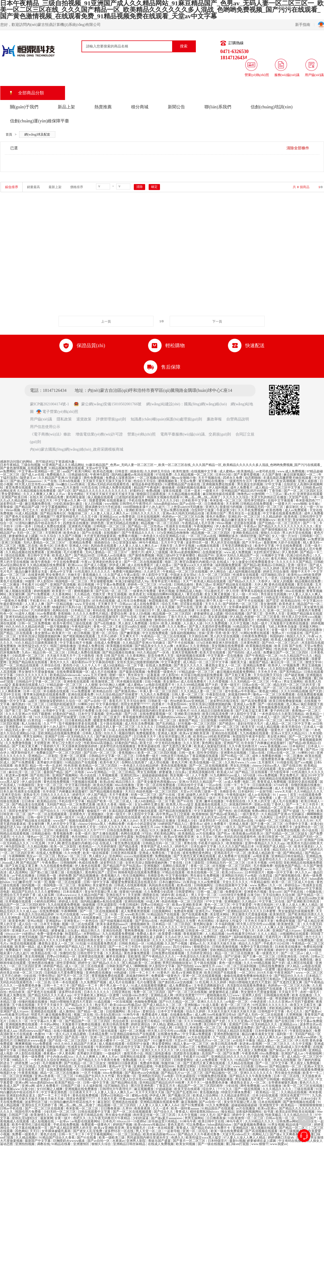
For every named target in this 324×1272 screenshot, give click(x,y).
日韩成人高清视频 (59, 840)
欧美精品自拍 (291, 601)
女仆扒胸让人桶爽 (112, 685)
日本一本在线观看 (65, 982)
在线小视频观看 (65, 1031)
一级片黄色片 (250, 814)
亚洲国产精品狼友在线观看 (233, 584)
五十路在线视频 (111, 723)
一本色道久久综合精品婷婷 (139, 766)
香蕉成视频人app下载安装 (122, 927)
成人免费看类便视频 (39, 749)
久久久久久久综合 (236, 497)
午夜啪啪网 (314, 1053)
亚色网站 (115, 856)
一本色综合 (90, 921)
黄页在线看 (305, 584)
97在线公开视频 (284, 940)
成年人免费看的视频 (267, 756)
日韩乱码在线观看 (31, 1050)
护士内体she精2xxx (127, 888)
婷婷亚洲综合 (141, 1024)
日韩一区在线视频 (159, 740)
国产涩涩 (273, 601)
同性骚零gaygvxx (134, 668)
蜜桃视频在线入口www (223, 995)
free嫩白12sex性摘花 (71, 484)
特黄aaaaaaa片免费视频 (146, 798)
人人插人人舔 (193, 623)
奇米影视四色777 (308, 500)
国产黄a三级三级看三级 (47, 872)
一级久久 (230, 827)
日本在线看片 (73, 892)
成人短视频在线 (43, 1121)
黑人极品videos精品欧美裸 (176, 610)
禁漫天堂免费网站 (240, 730)
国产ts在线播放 (105, 623)
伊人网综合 (218, 571)
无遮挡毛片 (273, 937)
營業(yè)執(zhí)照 (141, 434)
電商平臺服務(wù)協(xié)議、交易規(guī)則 (195, 434)
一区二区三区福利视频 (289, 539)
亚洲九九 (211, 507)
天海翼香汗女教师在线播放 (289, 623)
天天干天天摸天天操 (113, 798)
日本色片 (109, 1121)
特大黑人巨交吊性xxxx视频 (35, 484)
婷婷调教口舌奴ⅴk (281, 1137)
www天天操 (283, 791)
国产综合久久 (50, 811)
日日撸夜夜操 (214, 504)
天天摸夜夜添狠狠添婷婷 (80, 746)
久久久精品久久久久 (277, 1089)
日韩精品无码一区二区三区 (264, 507)
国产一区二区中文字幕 (305, 736)
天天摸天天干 (137, 1008)
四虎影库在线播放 (76, 523)
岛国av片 (46, 808)
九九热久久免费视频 (155, 694)
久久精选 (175, 969)
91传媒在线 (295, 633)
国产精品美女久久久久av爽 (154, 646)
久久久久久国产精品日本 (237, 846)
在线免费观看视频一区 (73, 672)
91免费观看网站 (213, 559)
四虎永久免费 (233, 478)
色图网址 (304, 668)
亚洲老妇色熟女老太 (107, 562)
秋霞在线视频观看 (23, 943)
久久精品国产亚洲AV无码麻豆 (60, 478)
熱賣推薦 (103, 107)
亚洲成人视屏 (168, 733)
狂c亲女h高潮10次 (108, 1015)
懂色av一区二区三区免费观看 (274, 694)
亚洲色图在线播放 (157, 869)
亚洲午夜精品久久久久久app (265, 843)
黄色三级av (204, 584)
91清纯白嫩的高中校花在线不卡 (38, 523)
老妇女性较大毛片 (250, 723)
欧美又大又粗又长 (303, 1005)
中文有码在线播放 (168, 743)
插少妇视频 (84, 539)
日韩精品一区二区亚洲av (276, 808)
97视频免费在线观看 (33, 1008)
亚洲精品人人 (192, 998)
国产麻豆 (41, 788)
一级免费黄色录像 (271, 759)
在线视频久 (75, 872)
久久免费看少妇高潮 (159, 892)
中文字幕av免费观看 (111, 584)
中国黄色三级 (172, 1021)
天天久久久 (213, 604)
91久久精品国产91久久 (105, 620)
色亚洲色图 (176, 930)
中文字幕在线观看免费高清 (282, 513)
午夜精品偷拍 (260, 882)
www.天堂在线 (85, 604)
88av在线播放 (295, 591)
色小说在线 (88, 775)
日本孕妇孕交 (156, 930)
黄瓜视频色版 (210, 1092)
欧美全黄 (119, 1008)
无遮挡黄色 (166, 539)
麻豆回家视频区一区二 (300, 474)
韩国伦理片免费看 (28, 1112)
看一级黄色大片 (215, 607)
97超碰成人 (150, 998)
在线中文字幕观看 (281, 500)
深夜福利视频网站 (183, 633)
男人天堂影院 (25, 588)
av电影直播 (261, 856)
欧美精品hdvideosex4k (66, 675)
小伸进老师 (258, 1002)
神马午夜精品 (149, 542)
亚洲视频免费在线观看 (219, 484)
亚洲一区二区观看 (73, 756)
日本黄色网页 (250, 643)
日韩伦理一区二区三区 (299, 908)
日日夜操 (28, 801)
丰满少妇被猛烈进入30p (132, 581)
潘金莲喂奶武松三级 (65, 788)
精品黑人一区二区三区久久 (141, 778)
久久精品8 (249, 901)
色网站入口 (198, 617)
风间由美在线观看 (104, 546)
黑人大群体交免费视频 (128, 578)
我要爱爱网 (97, 500)
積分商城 (139, 107)
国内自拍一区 (232, 859)
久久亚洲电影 (200, 646)
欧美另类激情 (195, 1079)
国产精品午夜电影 (53, 937)
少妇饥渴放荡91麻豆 (68, 504)
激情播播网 (67, 879)
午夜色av (250, 526)
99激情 (30, 581)
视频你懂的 (126, 733)
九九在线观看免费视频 (139, 539)
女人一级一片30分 (285, 536)
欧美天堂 (284, 520)
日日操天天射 (226, 639)
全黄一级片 (279, 630)
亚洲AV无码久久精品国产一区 (238, 555)
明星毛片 (37, 1015)
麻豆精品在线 (164, 918)
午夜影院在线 (216, 694)
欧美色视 (291, 517)
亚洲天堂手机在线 (295, 568)
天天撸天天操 (40, 707)
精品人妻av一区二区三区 (275, 1040)
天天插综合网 (198, 636)
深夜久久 (46, 559)
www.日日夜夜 (243, 1066)
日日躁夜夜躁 (262, 785)
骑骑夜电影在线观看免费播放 (161, 678)
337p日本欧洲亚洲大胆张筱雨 (163, 559)
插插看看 (193, 559)
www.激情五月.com (146, 827)
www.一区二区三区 (278, 869)
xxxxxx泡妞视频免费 (139, 856)
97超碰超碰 (164, 1089)
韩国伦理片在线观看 (155, 698)
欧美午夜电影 (41, 562)
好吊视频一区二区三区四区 (197, 723)
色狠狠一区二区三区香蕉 (262, 617)
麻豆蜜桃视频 (35, 1037)
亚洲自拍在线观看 (225, 733)
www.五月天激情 (67, 487)
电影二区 (171, 562)
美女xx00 (275, 892)
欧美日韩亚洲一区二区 (275, 837)
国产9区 (264, 536)
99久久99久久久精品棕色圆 (25, 626)
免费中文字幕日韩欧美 (257, 947)
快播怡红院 (68, 953)
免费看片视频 (128, 536)
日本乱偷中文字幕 (203, 846)
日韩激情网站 (59, 698)
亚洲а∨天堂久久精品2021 (289, 733)
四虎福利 (18, 539)
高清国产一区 (212, 1053)
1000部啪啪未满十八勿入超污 (144, 507)
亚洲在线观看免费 (81, 694)
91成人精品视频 (27, 513)
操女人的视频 (283, 581)
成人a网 (200, 1015)
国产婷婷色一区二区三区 (241, 604)
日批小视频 (153, 681)
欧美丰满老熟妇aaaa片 (113, 924)
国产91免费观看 (39, 594)
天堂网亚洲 (53, 533)
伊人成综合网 (199, 668)
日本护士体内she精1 (213, 927)
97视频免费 (291, 665)
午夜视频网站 (204, 526)
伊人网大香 (67, 510)
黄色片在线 (48, 1134)
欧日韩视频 (86, 584)
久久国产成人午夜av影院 (122, 575)
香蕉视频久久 (93, 575)
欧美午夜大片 (110, 762)
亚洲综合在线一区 (309, 788)
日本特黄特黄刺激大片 (271, 1031)
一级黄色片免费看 (143, 591)
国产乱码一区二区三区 (112, 591)
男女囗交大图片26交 (67, 743)
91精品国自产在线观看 (249, 626)
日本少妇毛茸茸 (117, 940)
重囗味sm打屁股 (238, 1144)
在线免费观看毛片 (241, 620)
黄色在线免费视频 (56, 782)
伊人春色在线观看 (229, 526)
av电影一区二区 (236, 1002)
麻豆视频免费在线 (38, 504)
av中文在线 (60, 888)
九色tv (26, 652)
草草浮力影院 (175, 817)
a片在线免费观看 (13, 869)
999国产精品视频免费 (154, 597)
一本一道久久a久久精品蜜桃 (66, 1034)
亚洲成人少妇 (79, 546)
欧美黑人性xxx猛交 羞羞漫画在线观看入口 (197, 804)
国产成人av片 (293, 840)
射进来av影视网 (17, 775)
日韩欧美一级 (158, 701)
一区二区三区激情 (50, 588)
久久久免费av (177, 626)
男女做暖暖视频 (102, 581)
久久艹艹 (50, 723)
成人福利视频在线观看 (245, 571)
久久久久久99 (303, 820)
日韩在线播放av (259, 940)
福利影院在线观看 (128, 817)
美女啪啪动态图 (304, 520)
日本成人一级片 (269, 717)
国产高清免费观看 (254, 701)
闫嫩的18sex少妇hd (15, 610)
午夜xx (86, 562)
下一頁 (217, 321)
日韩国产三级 (71, 1086)
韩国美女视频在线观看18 (165, 497)
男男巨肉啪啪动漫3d (177, 963)
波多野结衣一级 (11, 504)
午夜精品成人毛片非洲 (198, 523)
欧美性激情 (181, 471)
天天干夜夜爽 (119, 795)
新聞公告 (176, 107)
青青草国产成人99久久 (197, 549)
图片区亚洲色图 (142, 1086)
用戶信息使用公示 (45, 427)
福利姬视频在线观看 (191, 656)
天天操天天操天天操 (222, 943)
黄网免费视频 (134, 930)
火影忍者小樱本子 (103, 1040)
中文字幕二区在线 (272, 901)
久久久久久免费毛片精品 (91, 614)
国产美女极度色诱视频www (53, 678)
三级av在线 (256, 753)
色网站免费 (116, 824)
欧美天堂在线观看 (213, 652)
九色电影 (44, 1066)
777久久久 (225, 1089)
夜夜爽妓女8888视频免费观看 (197, 539)
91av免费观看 (46, 614)
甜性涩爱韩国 (66, 963)
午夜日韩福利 (129, 905)
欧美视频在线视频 (120, 646)
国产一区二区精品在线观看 (20, 665)
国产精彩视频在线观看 (79, 636)
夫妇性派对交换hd (266, 552)
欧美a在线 (107, 782)
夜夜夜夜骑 (142, 1108)
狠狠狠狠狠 (278, 698)
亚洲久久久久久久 (210, 1002)
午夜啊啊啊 (17, 856)
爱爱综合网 (119, 614)
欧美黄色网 (17, 921)
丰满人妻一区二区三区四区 (159, 691)
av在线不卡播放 (244, 1040)
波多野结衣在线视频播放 (118, 746)
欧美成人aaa (9, 1031)
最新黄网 (270, 542)
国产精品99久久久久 (289, 976)
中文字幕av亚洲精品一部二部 (39, 471)
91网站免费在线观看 (255, 633)
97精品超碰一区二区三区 (197, 672)
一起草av (63, 1121)
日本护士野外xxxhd (232, 940)
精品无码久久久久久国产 (290, 850)
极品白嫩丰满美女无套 (237, 520)
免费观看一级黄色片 (41, 539)
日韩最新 (242, 1099)
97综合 (147, 833)
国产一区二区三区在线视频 (188, 992)
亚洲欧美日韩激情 (187, 714)
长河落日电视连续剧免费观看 (202, 675)
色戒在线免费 (89, 863)
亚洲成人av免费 (245, 704)
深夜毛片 (80, 840)
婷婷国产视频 (275, 960)
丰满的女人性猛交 (229, 921)
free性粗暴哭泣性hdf (241, 934)
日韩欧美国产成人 (119, 966)
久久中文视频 (240, 623)
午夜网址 (218, 795)
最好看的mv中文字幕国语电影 (93, 662)
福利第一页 (58, 520)
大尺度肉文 (178, 688)
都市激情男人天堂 (18, 520)
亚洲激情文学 (269, 1105)
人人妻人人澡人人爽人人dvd (117, 820)
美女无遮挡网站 (27, 1018)
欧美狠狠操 (200, 814)
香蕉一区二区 (103, 626)
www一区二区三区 (113, 1069)
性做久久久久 (172, 778)
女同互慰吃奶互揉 (113, 549)
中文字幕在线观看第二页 (286, 1018)
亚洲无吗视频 (28, 937)
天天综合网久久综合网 (279, 895)
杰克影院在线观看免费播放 (247, 985)
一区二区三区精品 (122, 772)
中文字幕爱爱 (171, 662)
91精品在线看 (61, 1144)
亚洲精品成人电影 (189, 591)
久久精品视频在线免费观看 (25, 552)
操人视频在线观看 (100, 497)
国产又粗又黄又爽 (238, 675)
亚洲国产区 (231, 743)
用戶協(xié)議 (41, 419)
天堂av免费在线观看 (175, 510)
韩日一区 (216, 778)
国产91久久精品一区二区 (205, 879)
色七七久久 (30, 510)
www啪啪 (111, 504)
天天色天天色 (268, 672)
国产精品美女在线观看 (28, 804)
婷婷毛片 (79, 795)
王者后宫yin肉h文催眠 (131, 626)
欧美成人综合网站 (206, 1095)
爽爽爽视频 (23, 1044)
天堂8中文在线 (11, 694)
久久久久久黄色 (222, 1099)
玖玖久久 (110, 733)
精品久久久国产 (250, 943)
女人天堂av (204, 837)
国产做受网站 (110, 869)
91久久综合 (48, 536)
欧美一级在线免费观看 (227, 1131)
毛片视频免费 (263, 866)
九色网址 (267, 817)
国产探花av (277, 1050)
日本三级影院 (195, 863)
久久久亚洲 (191, 743)
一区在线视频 (123, 1002)
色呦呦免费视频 (146, 1002)
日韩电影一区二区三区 (110, 526)
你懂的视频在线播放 (192, 487)
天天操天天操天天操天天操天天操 (107, 481)
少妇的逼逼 (140, 1118)
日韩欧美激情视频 (225, 947)
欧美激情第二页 (103, 681)
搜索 (183, 46)
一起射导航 (264, 791)
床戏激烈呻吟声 (239, 694)
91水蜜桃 (203, 610)
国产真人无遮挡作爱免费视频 (210, 626)
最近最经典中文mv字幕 (287, 749)
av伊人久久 (170, 630)
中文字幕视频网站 (55, 507)
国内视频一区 (32, 885)
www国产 (60, 820)
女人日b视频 (93, 504)
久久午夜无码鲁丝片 (243, 746)
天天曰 (130, 791)
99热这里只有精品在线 (87, 1115)
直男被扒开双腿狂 (50, 762)
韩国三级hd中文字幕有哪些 (176, 555)
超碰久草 (100, 730)
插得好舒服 (248, 536)
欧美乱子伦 (242, 840)
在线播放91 (174, 989)
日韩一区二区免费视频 (35, 623)
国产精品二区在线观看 (16, 633)
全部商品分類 (31, 93)
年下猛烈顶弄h (80, 601)
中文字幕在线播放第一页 (30, 1128)
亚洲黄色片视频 (80, 526)
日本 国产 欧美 (11, 940)
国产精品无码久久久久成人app (50, 995)
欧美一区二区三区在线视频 (303, 1086)
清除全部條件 (298, 148)
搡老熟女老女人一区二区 (223, 665)
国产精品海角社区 (53, 513)
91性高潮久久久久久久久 (93, 571)
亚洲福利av (223, 888)
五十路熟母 (86, 656)
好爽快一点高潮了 (97, 969)
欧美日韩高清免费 (215, 714)
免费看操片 (13, 950)
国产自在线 (210, 749)
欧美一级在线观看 (109, 659)
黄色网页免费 (227, 588)
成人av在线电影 (259, 795)
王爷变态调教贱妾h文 (237, 546)
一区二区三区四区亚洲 (18, 853)
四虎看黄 (192, 817)
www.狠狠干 (30, 908)
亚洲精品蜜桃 (143, 1066)
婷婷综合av (293, 885)
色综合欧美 (17, 992)
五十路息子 (292, 989)
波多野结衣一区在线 (214, 820)
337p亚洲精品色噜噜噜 (173, 533)
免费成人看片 (147, 934)
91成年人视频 (25, 614)
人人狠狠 (91, 685)
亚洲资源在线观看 (310, 494)
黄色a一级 (25, 788)
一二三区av (274, 494)
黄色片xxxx (177, 529)
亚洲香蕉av (13, 727)
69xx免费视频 (268, 775)
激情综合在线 (164, 620)
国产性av (291, 740)
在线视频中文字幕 (204, 471)
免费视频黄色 (146, 733)
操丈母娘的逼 (234, 830)
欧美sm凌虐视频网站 (185, 552)
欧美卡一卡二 (243, 698)
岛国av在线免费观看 (260, 918)
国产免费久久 (28, 898)
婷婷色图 (98, 523)
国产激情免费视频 (141, 555)
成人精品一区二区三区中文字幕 (278, 487)
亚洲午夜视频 (264, 950)
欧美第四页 (278, 914)
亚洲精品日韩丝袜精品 (287, 856)
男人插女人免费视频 (133, 623)
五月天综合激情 (135, 701)
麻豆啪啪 (222, 1018)
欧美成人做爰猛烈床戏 (287, 639)
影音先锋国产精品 (141, 549)
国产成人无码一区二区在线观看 (261, 1015)
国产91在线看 (92, 533)
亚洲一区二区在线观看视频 (202, 976)
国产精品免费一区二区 (218, 788)
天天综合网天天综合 (268, 675)
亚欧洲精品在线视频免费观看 (59, 733)
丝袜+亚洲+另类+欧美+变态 (219, 633)
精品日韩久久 (125, 782)
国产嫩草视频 (88, 549)
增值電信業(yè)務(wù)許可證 (99, 434)
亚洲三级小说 (272, 678)
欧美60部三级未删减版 (305, 698)
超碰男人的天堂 (198, 795)
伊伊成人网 (117, 565)
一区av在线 (50, 568)
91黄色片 (183, 711)
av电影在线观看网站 (86, 1121)
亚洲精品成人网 (162, 995)
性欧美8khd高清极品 (99, 743)
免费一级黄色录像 (50, 934)
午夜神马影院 (100, 474)
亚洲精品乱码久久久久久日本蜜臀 (252, 911)
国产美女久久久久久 (189, 665)
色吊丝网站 (79, 837)
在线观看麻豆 (117, 500)
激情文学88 (313, 662)
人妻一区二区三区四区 (291, 798)
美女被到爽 (17, 594)
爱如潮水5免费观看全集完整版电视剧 (67, 908)
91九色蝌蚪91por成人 (225, 775)
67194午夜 (281, 785)
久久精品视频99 (118, 649)
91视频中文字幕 (273, 555)
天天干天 (194, 1082)
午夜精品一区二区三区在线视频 (185, 571)
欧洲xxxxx (75, 565)
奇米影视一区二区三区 (226, 500)
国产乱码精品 (166, 723)
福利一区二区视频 (133, 1031)
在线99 (154, 623)
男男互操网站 (33, 736)
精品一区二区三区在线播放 (234, 953)
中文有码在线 (62, 1066)
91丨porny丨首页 (285, 795)
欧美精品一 (314, 714)
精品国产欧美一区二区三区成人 (101, 510)
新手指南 (304, 25)
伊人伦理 (233, 591)
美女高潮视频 (286, 481)
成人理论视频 (159, 762)
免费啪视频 (163, 856)
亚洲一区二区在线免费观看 (242, 688)
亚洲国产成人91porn (287, 930)
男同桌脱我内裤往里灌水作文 (153, 711)
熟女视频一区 (180, 775)
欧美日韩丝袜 (153, 817)
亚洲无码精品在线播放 (122, 523)
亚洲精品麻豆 (124, 759)
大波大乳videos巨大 (58, 659)
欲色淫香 (250, 759)
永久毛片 (240, 888)
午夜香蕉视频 (28, 1073)
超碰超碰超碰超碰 (155, 775)
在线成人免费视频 (107, 643)
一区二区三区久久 (277, 1044)
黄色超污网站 (269, 691)
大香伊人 (265, 581)
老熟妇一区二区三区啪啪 (58, 1079)
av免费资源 (127, 517)
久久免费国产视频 (13, 549)
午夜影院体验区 (85, 998)
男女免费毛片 (56, 575)
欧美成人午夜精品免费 (31, 529)
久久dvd (170, 937)
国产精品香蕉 (129, 846)
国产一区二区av (204, 588)
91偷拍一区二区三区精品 (273, 820)
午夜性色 (147, 730)
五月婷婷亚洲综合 (200, 953)
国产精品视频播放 (86, 875)
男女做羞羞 (243, 1079)
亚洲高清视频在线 (202, 772)
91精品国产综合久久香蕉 (253, 1060)
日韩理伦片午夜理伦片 (136, 504)
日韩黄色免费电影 (254, 636)
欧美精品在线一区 (44, 953)
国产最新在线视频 (132, 672)
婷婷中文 (282, 950)
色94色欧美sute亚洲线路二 (189, 701)
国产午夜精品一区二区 (262, 656)
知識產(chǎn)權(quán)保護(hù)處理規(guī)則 (166, 419)
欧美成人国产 (62, 555)
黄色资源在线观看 (120, 610)
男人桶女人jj (98, 856)
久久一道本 (161, 1108)
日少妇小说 (86, 759)
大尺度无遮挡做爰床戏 (100, 536)
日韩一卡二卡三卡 (237, 785)
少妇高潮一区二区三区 (28, 656)
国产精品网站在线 (124, 1082)
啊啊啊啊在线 (126, 568)
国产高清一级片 (76, 1037)
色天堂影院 (35, 840)
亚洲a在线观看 (50, 850)
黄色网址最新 (76, 497)
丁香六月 (248, 930)
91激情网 (257, 494)
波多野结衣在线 (144, 808)
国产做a (275, 1134)
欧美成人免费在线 (192, 960)
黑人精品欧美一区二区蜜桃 (121, 559)
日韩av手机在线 (11, 1108)
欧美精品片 (167, 659)
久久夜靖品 (113, 953)
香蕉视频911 (127, 753)
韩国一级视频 (34, 950)
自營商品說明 (237, 419)
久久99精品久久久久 (230, 549)
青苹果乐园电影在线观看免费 (262, 591)
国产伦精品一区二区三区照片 (279, 523)
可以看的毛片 (214, 591)
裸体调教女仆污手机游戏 (103, 507)
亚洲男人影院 (252, 995)
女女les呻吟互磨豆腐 (149, 804)
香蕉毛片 (115, 701)
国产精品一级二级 (90, 1011)
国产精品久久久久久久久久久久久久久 (100, 491)
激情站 (200, 601)
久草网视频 (294, 1015)
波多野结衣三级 (298, 730)
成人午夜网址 (230, 930)
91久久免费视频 (216, 623)
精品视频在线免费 (308, 581)
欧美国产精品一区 (68, 1082)
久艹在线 (51, 481)
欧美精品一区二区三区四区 (98, 766)
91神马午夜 (131, 1015)
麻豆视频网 (66, 539)
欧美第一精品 (25, 947)
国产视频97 (149, 1027)
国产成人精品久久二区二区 (163, 1005)
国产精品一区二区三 (23, 850)
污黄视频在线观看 (84, 782)
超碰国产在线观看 (269, 989)
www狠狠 (53, 668)
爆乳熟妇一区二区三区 (28, 704)
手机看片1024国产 (35, 584)
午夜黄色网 (250, 1053)
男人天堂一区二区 (204, 895)
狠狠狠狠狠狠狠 (311, 1105)
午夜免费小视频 (260, 888)
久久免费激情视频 (18, 743)
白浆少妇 (225, 1047)
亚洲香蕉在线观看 (76, 681)
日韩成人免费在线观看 (115, 487)
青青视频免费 (63, 833)
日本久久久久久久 (97, 992)
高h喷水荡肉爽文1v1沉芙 (93, 529)
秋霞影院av (73, 934)
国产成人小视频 (95, 565)
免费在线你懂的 (23, 639)
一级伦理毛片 (53, 720)
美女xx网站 (286, 769)
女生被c (313, 504)
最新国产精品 (259, 662)
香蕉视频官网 (193, 934)
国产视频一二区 (188, 749)
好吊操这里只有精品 (146, 1021)
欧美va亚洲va (268, 1108)
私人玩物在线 (32, 723)
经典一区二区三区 (144, 795)
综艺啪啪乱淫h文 (273, 575)
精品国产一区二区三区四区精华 (23, 905)
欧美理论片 (150, 898)
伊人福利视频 (219, 487)
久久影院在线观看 (282, 668)
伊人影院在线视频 (28, 1053)
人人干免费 (200, 775)
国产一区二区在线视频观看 (143, 562)
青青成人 (181, 1112)
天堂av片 (186, 791)
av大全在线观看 (216, 969)
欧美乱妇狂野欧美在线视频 (222, 630)
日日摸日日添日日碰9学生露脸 (112, 837)
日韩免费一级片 (147, 756)
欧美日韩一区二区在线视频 (90, 698)
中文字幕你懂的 (107, 704)
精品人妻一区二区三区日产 (258, 588)
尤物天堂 (166, 546)
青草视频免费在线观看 (274, 707)
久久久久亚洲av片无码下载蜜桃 (28, 714)
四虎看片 (159, 704)
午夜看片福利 (165, 730)
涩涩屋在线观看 (245, 523)
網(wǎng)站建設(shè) (163, 404)
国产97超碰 (291, 811)
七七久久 (15, 749)
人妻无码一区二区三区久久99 (248, 559)
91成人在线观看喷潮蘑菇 (164, 578)
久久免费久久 (70, 568)
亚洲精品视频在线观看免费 (291, 620)
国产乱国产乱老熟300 (182, 1092)
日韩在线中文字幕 (191, 785)
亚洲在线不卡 (116, 895)
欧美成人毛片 (298, 879)
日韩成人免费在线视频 (84, 652)
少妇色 (192, 888)
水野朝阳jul (92, 934)
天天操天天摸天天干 (62, 656)
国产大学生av (252, 542)
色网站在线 (60, 610)
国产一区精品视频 (60, 604)
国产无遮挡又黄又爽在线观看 (194, 856)
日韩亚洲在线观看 (124, 853)
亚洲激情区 (8, 630)
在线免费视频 (49, 911)
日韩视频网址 (204, 885)
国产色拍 (138, 740)
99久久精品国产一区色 (153, 652)
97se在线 (165, 584)
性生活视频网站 (86, 678)
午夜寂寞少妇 (226, 510)
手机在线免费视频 (141, 500)
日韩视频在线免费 (277, 995)
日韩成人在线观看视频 (130, 885)
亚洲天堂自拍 (11, 795)
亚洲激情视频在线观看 (164, 1057)
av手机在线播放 (23, 875)
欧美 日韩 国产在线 (288, 646)
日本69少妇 (223, 474)
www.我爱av (278, 1144)
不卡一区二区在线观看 (60, 759)
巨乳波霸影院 (107, 905)
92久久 (154, 830)
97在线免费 (164, 474)
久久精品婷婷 (272, 517)
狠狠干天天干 (301, 571)
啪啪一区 (199, 759)
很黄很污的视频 (231, 507)
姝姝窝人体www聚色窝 (177, 830)
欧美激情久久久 (42, 1115)
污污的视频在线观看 (15, 668)
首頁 (9, 134)
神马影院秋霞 (15, 846)
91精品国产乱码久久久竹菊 (95, 1076)
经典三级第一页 (206, 791)
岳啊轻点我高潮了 (125, 698)
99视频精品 (206, 1050)
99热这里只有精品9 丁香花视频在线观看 (294, 597)
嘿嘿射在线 (151, 895)
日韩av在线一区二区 (257, 685)
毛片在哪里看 (73, 552)
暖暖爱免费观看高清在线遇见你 (116, 720)
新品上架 (66, 107)
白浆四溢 (35, 720)
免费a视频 (153, 491)
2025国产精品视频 (81, 520)
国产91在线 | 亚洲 (189, 607)
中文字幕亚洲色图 (54, 1092)
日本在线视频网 (149, 517)
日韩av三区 (187, 1047)
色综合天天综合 (145, 481)
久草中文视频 (185, 546)
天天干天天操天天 (256, 630)
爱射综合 (149, 1011)
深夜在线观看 (172, 491)
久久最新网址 (15, 817)
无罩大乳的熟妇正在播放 (269, 497)
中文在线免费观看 (289, 546)
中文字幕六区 (190, 630)
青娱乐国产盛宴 (160, 1141)
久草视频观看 (108, 775)
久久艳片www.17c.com (240, 762)
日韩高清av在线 (242, 820)
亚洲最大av (20, 930)
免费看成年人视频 (155, 1015)
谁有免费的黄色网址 (197, 853)
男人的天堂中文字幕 (62, 824)
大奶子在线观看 (289, 542)
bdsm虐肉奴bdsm (166, 504)
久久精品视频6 (38, 846)
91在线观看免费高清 (102, 943)
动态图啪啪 (253, 478)
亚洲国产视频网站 (65, 775)
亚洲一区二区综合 (280, 610)
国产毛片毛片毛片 (209, 830)
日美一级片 (313, 546)
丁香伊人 (277, 804)
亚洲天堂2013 (226, 1050)
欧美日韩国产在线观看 (220, 972)
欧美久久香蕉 (107, 804)
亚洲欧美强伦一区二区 (142, 510)
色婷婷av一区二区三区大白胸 (183, 517)
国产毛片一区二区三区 (73, 976)
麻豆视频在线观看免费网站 (236, 672)
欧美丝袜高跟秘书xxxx (159, 1134)
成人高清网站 (19, 872)
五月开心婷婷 (107, 636)
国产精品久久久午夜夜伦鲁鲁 (73, 769)
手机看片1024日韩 (276, 943)
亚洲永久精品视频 (120, 859)
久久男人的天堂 (259, 801)
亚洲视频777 (46, 517)
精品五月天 (38, 698)
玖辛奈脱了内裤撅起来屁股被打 (264, 743)
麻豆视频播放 (144, 1089)
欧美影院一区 (192, 568)
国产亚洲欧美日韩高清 (54, 578)
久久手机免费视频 (251, 510)
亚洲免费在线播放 (56, 778)
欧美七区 (46, 546)
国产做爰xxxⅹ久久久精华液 (194, 565)
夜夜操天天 (193, 578)
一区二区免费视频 (258, 539)
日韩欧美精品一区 (132, 943)
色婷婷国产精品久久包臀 (114, 520)
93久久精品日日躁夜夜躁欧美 (36, 643)
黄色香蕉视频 (168, 1047)
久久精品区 (246, 989)
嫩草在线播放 (214, 801)
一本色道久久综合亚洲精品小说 (163, 536)
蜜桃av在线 (98, 859)
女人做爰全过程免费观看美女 (253, 562)
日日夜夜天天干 (61, 529)
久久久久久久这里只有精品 (169, 1018)
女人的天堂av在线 (214, 817)
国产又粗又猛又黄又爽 (239, 707)
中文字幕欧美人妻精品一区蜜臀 (253, 969)
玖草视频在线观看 (18, 901)
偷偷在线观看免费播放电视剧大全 (248, 976)
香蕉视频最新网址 (187, 649)
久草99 (127, 1108)
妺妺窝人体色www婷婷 (301, 1037)
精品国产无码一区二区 (145, 1069)
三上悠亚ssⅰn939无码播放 (185, 507)
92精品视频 (155, 943)
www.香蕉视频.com (174, 707)
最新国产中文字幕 (307, 1008)
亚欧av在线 (262, 804)
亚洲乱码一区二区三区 (244, 517)
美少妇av (132, 678)
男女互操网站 (294, 681)
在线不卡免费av (108, 630)
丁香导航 (275, 491)
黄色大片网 (179, 762)
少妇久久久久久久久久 (31, 675)
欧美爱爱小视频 (170, 934)
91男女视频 (276, 1124)
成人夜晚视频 (78, 937)
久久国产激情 (272, 474)
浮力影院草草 (280, 772)
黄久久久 (259, 610)
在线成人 (182, 895)
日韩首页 (122, 471)
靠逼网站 (84, 885)
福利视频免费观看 (228, 565)
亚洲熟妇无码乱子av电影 (239, 875)
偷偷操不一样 (97, 811)
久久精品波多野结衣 (236, 1095)
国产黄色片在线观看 (20, 517)
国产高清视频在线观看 (261, 1131)
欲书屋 (269, 1112)
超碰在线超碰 (121, 711)
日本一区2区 (32, 691)
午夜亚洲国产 (284, 972)
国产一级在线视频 (271, 704)
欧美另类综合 (292, 727)
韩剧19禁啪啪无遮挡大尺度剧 (268, 549)
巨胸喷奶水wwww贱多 (30, 1040)
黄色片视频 (166, 591)
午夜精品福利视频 (289, 918)
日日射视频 (208, 720)
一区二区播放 (10, 584)
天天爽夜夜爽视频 (295, 1134)
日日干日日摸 (284, 898)
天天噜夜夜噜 (257, 1008)
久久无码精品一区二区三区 (250, 681)
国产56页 (245, 827)
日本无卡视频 (257, 863)
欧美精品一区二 (108, 778)
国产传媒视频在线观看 (117, 921)
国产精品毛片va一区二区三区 (210, 1040)
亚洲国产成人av (292, 1053)
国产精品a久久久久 (242, 581)
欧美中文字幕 (265, 546)
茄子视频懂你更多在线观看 (57, 639)
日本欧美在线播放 (288, 947)
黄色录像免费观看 (137, 953)
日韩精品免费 (54, 497)
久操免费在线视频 (287, 830)
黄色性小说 (73, 588)
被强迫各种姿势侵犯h (147, 484)
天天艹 (187, 581)
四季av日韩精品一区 (243, 817)
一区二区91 (247, 972)
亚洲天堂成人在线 (219, 678)
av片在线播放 (206, 833)
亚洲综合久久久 (65, 549)
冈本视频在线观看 (130, 681)
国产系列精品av (291, 672)
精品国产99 (206, 555)
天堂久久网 (54, 950)
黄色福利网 (148, 788)
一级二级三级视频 (246, 529)
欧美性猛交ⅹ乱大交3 (33, 646)
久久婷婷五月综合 (157, 471)
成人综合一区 (28, 924)
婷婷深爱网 (185, 730)
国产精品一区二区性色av (146, 526)
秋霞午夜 (15, 798)
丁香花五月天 (166, 1086)
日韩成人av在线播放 (112, 555)
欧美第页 (21, 766)
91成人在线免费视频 (123, 730)
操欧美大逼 (238, 662)
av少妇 (35, 1063)
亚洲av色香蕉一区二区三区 (54, 1076)
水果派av (182, 646)
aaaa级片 (257, 597)
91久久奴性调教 (244, 808)
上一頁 (106, 321)
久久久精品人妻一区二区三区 (131, 588)
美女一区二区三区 (50, 785)
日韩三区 (86, 717)
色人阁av (292, 704)
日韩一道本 (23, 526)
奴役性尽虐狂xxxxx (157, 947)
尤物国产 (219, 911)
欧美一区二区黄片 (107, 717)
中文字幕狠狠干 (205, 811)
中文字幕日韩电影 (78, 785)
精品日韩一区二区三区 (49, 652)
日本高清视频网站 (225, 610)
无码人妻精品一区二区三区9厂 (45, 542)
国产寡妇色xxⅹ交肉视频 (175, 982)
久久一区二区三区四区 (214, 575)
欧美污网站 (83, 471)
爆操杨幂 (169, 487)
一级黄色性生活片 (239, 481)
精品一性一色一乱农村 (46, 766)
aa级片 (33, 701)
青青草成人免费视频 (272, 782)
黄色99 (129, 688)
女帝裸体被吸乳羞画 (244, 607)
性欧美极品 (273, 1115)
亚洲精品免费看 (81, 542)
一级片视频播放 (58, 626)
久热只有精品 (39, 930)
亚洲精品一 (46, 998)
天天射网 (232, 504)
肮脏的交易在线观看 (303, 782)
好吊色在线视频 (104, 601)
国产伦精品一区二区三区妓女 (286, 833)
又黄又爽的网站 (40, 549)
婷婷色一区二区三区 (143, 584)
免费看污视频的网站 (127, 571)
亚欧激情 (134, 956)
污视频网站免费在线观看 (146, 989)
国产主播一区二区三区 (223, 727)
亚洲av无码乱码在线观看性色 (108, 484)
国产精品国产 (72, 1018)
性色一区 (7, 614)
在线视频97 (112, 533)
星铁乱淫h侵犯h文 (18, 960)
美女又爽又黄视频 (217, 594)
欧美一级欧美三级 (112, 1137)
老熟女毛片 (31, 795)
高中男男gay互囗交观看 (173, 814)
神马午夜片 (293, 720)
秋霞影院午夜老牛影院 (249, 736)
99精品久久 (20, 1060)
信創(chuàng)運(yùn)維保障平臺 (39, 121)
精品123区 (41, 520)
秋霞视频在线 (159, 601)
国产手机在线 (294, 892)
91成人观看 (166, 749)
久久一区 (83, 597)
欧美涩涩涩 (49, 510)
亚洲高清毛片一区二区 (230, 853)
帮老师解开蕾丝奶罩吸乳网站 (296, 998)
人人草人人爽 (35, 604)
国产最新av (313, 1011)
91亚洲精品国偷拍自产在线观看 (133, 1034)
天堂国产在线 (299, 497)
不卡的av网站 (50, 1024)
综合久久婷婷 (196, 1011)
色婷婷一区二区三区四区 (91, 979)
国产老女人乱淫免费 (88, 1131)
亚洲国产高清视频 (63, 584)
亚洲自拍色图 (113, 930)
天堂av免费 (188, 481)
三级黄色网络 (171, 998)
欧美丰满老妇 (304, 846)
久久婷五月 (152, 571)
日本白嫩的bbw (170, 882)
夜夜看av (50, 1053)
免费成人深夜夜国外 (120, 478)
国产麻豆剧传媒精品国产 (114, 736)
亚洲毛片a (202, 911)
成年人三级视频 (157, 552)
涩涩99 (48, 830)
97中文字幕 (273, 484)
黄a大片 (289, 494)
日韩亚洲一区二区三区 (202, 930)
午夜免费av (94, 707)
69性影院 (275, 863)
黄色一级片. (105, 908)
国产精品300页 (85, 555)
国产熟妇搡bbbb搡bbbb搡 (255, 788)
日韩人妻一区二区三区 (188, 694)
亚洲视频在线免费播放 (81, 1089)
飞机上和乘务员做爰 (283, 626)
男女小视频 (79, 859)
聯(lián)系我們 (217, 107)
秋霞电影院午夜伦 (149, 837)
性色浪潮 (69, 597)
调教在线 (164, 808)
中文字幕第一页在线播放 (225, 656)
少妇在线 (38, 668)
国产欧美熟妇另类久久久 (306, 914)
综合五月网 (170, 604)
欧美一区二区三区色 (236, 1005)
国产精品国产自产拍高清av (122, 866)
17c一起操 (198, 727)
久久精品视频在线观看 (184, 494)
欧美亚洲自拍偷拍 (293, 588)
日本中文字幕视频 (91, 714)
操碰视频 (89, 905)
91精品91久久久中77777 (88, 830)
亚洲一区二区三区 (158, 649)
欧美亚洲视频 (35, 927)
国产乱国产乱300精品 (298, 717)
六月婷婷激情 (41, 610)
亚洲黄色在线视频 (233, 753)
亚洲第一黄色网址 (177, 759)
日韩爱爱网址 (185, 892)
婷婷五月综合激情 (276, 571)
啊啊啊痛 (196, 698)
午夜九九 (227, 1060)
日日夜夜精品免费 (78, 720)
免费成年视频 (184, 911)
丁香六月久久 (178, 617)
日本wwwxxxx (66, 895)
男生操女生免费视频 (205, 875)
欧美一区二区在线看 (55, 1027)
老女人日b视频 (140, 614)
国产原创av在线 (226, 869)
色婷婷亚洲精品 (263, 1047)
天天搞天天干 (288, 992)
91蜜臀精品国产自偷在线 (183, 484)
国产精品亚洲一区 (192, 520)
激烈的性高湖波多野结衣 (131, 529)
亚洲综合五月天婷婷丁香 (18, 895)
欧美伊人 (275, 665)
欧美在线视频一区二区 (206, 762)
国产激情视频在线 (274, 529)
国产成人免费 (40, 607)
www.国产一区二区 (95, 914)
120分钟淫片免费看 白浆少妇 (88, 711)
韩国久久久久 (297, 636)
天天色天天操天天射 (259, 921)
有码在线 (99, 610)
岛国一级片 (259, 623)
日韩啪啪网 (149, 840)
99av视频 (257, 960)
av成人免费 (232, 782)
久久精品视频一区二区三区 (194, 474)
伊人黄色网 (290, 552)
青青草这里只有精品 (166, 581)
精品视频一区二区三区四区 (160, 523)
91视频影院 (26, 785)
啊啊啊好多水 (229, 536)
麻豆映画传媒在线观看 (219, 494)
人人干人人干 (91, 665)
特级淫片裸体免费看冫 (84, 927)
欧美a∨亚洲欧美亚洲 (105, 668)
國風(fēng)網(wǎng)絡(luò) (205, 404)
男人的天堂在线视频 (297, 533)
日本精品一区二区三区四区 (172, 924)
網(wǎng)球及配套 (37, 134)
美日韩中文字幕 (39, 555)
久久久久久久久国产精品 (294, 562)
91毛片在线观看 (68, 914)
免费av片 (278, 633)
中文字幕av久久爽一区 (70, 500)
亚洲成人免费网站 (203, 937)
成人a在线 (253, 652)
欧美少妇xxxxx (233, 872)
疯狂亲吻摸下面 (312, 704)
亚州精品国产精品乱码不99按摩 (244, 491)
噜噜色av (243, 494)
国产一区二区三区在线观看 (141, 630)
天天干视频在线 (209, 478)
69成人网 (153, 901)
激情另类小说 (83, 578)
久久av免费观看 (209, 882)
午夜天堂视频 (28, 808)
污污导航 (276, 740)
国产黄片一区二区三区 (267, 1099)
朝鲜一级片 (117, 675)
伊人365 (183, 937)
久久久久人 (145, 727)
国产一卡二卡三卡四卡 (302, 804)
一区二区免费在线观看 (100, 1018)
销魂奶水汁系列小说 (67, 607)
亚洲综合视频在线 (210, 769)
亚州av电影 (114, 714)
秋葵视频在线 (15, 840)
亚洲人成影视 (308, 481)
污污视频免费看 (73, 811)
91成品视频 (102, 1002)
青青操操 (7, 507)
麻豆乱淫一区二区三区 (287, 662)
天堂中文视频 (122, 607)
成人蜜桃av (227, 471)
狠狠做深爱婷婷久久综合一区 (61, 701)
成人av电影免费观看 (155, 850)
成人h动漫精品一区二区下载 (123, 665)
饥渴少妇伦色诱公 (300, 555)
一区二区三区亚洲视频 (67, 707)
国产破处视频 (295, 675)
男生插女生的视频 (250, 484)
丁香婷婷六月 (50, 746)
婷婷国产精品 (57, 927)
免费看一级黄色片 (25, 1134)
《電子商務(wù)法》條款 (50, 434)
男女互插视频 (117, 594)
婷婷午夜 (167, 895)
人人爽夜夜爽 (11, 691)
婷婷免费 (65, 875)
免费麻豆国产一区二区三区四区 (77, 559)
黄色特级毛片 (264, 481)
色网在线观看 (131, 833)
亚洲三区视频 (11, 542)
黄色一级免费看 (33, 1057)
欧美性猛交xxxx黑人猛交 (172, 588)
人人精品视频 (215, 934)
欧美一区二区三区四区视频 (157, 753)
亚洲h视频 (54, 552)
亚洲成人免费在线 (91, 646)
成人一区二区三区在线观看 (85, 966)
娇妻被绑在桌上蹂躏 (24, 536)
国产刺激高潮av (126, 691)
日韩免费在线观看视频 (98, 568)
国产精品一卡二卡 (84, 985)
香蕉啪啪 (64, 614)
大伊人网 (260, 584)
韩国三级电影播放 (63, 646)
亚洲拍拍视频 (134, 901)
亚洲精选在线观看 (185, 597)
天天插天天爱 (107, 1099)
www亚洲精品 (97, 772)
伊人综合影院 (292, 607)
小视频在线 (314, 892)
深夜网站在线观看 (133, 1057)
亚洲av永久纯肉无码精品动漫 (183, 513)
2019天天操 (265, 972)
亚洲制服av (102, 578)
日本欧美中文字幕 (195, 500)
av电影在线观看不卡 (160, 685)
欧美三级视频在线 (293, 1131)
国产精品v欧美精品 (224, 814)
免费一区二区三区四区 (149, 992)
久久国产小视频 (70, 536)
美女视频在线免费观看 (228, 646)
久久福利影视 (93, 1086)
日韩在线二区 (130, 840)
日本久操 (6, 791)
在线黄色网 (36, 575)
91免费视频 (306, 940)
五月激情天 (266, 762)
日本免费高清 (246, 668)
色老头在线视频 (285, 1060)
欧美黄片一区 (44, 487)
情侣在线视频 (15, 555)
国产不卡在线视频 (251, 601)
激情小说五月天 (41, 500)
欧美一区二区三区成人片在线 (33, 649)
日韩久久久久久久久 (146, 513)
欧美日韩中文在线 (211, 1121)
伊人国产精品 (97, 795)
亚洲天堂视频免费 (185, 652)
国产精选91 (227, 723)
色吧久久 (46, 617)
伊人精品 (236, 617)
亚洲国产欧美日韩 (14, 497)
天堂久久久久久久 (235, 882)
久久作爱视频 (219, 681)
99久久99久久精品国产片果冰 (75, 1044)
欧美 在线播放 (302, 995)
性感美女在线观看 (179, 526)
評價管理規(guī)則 (111, 419)
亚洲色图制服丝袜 (227, 1034)
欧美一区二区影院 (63, 846)
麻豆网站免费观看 (125, 850)
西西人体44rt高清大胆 (205, 707)
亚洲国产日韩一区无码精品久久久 (226, 649)
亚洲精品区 (241, 1128)
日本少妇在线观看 (265, 1095)
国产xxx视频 (303, 762)
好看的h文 (137, 491)
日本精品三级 (81, 610)
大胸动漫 (168, 827)
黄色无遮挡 (176, 1124)
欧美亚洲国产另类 (258, 830)
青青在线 (190, 843)
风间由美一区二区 (200, 529)
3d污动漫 (249, 775)
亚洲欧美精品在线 (246, 533)
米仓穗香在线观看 (56, 691)
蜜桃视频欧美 (168, 481)
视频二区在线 (28, 546)
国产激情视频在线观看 (299, 1102)
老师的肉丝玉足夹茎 (94, 808)
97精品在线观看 (174, 872)
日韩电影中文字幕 (271, 1011)
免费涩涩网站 (187, 1066)
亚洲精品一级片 (205, 798)
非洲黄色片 (165, 769)
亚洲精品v (35, 756)
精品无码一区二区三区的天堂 (294, 685)
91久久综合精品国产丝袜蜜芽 (117, 694)
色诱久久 (177, 1137)
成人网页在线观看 (108, 539)
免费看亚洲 (233, 892)
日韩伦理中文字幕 (90, 953)
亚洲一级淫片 (298, 565)
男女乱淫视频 (240, 766)
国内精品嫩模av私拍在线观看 (132, 474)
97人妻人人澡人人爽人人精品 (297, 905)
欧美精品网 (63, 749)
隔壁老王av (28, 478)
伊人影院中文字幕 (155, 575)
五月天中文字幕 (172, 542)
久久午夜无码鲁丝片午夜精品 (109, 1118)
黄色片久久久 (60, 662)
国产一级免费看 (182, 601)
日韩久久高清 (58, 827)
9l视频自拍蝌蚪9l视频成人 (166, 594)
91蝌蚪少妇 (86, 704)
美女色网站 (75, 494)
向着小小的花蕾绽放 (142, 824)
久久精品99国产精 (91, 895)
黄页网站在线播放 (211, 481)
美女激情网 (268, 604)
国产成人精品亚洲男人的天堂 (71, 1128)
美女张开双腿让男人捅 (175, 736)
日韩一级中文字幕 (40, 817)
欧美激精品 (245, 471)
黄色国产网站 (263, 649)
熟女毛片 (101, 1005)
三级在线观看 (304, 1089)
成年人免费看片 (242, 487)
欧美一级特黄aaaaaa (185, 1108)
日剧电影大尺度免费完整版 (300, 578)
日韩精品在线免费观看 (256, 504)
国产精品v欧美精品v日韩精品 (264, 565)
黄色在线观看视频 (281, 584)
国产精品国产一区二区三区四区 (88, 1021)
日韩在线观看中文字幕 (231, 885)
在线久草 (36, 497)
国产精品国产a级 (27, 507)
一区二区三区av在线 (202, 536)
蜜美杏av (196, 824)
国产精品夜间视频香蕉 (175, 811)
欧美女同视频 (186, 1144)
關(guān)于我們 (24, 107)
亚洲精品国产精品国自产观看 (155, 520)
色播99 (39, 1034)
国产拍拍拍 (236, 652)
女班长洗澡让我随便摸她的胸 (39, 636)
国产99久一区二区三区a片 (160, 639)
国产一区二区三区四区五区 (303, 491)
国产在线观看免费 (195, 914)
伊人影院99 (45, 581)
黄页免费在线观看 (18, 487)
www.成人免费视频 (291, 471)
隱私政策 (64, 419)
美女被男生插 (313, 607)
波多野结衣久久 (35, 827)
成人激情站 (223, 840)
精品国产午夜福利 (147, 487)
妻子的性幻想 (280, 711)
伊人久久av (259, 740)
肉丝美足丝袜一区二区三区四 (21, 972)
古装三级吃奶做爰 (14, 707)
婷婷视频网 (42, 591)
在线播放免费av (127, 788)
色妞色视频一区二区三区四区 (157, 791)
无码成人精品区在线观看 (235, 1031)
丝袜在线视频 (143, 607)
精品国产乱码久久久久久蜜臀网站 (36, 892)
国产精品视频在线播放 (118, 652)
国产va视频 (32, 711)
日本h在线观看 (70, 481)
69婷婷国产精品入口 (234, 720)
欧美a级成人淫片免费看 (294, 1047)
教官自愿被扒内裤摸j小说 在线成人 (204, 562)
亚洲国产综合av (232, 539)
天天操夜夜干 (270, 607)
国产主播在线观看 (106, 833)
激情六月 (137, 552)
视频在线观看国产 (82, 820)
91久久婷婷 (271, 568)
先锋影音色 (228, 791)
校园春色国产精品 (288, 866)
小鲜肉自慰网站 (45, 901)
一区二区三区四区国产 (134, 1040)
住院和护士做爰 (203, 510)
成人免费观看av (180, 985)
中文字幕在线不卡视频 (306, 529)
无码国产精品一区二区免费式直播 (71, 804)
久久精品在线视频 (240, 1063)
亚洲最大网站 (309, 626)
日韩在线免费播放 (120, 830)
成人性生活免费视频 (132, 601)
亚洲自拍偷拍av (187, 918)
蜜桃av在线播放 (251, 869)
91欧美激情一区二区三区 (159, 720)
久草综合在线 (51, 665)
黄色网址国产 (95, 872)
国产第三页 (255, 614)
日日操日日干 (213, 578)
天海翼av (149, 1047)
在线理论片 (104, 769)
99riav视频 (13, 510)
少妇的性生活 (84, 659)
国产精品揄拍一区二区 (285, 1066)
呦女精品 (227, 1112)
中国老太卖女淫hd (183, 575)
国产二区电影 (75, 772)
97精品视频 (55, 989)
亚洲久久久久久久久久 (245, 927)
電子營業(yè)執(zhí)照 (57, 412)
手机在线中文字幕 (72, 801)
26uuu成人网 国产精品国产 (20, 863)
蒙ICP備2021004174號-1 (51, 404)
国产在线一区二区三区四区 (68, 1040)
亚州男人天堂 (275, 614)
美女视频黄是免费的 (239, 1027)
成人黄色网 (45, 947)
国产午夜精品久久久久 (138, 533)
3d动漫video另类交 (135, 995)
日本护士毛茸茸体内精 (292, 817)
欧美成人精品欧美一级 (16, 717)
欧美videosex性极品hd (126, 1005)
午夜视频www (266, 520)
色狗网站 (263, 620)
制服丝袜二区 (78, 513)
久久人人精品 (268, 934)
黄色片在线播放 (11, 581)
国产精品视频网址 (247, 678)
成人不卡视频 (285, 788)
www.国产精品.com (188, 908)
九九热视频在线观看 (255, 733)
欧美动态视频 (103, 471)
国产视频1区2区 (179, 1095)
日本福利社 (297, 746)
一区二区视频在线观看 (153, 478)
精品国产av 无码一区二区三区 (21, 533)
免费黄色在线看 (224, 989)
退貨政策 (83, 419)
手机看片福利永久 (211, 843)
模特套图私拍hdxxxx (192, 659)
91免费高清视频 (170, 788)
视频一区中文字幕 (13, 701)
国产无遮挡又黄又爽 (177, 746)
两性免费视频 (94, 478)
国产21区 (64, 491)
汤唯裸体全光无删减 (66, 798)
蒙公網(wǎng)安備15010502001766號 (107, 404)
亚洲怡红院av (130, 775)
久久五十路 (89, 517)
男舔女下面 (164, 908)
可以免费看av (196, 1124)
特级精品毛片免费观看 (151, 688)
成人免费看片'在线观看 (234, 856)
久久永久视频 (165, 607)
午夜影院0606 (177, 704)
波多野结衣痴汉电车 (225, 701)
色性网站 (213, 520)
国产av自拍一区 (191, 504)
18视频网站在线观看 (294, 934)
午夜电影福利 (81, 626)
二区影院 (77, 507)
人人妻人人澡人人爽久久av (109, 513)
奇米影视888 (157, 617)
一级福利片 (113, 1053)
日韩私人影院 (92, 733)
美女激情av (42, 633)
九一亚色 (271, 578)
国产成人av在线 (33, 474)
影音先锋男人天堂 (161, 656)
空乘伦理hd (46, 976)
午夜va (313, 636)
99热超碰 (120, 972)
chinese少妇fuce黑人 (266, 766)
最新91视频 (237, 1141)
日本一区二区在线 (117, 918)
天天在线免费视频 (79, 740)
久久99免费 (72, 853)
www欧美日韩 (135, 914)
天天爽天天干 (108, 604)
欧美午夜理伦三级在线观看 (73, 623)
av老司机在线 (266, 471)
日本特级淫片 (255, 872)
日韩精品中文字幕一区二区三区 (39, 681)
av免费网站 (8, 471)
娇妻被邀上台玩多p (267, 659)
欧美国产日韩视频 (267, 1079)
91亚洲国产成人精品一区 (274, 846)
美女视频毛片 (136, 1128)
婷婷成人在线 (69, 901)
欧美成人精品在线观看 (210, 581)
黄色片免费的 (216, 517)
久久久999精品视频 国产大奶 (198, 685)
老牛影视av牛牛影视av (241, 691)
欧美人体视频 (171, 623)
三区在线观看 (267, 769)
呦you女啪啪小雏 (184, 478)
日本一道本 (192, 491)
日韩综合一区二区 (47, 597)
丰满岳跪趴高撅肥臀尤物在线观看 (287, 478)
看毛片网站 (279, 559)
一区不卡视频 (111, 1050)
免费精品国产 (207, 1047)
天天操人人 (13, 578)
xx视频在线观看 (208, 546)
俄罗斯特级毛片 (68, 517)
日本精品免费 (98, 1034)
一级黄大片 (211, 491)
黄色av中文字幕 (61, 571)
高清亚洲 (234, 1037)
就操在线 (136, 471)
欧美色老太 (71, 533)
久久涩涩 (231, 578)
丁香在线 (174, 853)
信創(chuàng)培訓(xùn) (272, 107)
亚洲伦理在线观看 (60, 730)
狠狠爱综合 (202, 947)
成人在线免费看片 (140, 565)
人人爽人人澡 (274, 927)
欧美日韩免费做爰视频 (285, 701)
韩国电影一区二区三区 (71, 581)
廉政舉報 (214, 419)
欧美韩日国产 (217, 513)
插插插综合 (102, 542)
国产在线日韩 (292, 766)
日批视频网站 (162, 911)
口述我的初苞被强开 (130, 497)
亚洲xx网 (21, 1082)
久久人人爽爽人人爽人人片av (44, 494)
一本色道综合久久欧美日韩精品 (282, 714)
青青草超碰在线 (149, 746)
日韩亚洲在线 (287, 956)
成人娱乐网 (46, 895)
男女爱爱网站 (11, 494)
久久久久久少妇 (168, 500)
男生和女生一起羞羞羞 (244, 513)
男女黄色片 (198, 740)
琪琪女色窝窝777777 (136, 704)
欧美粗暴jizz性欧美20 (248, 833)
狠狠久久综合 (271, 533)
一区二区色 (43, 982)
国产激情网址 (185, 769)
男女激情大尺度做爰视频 (36, 672)
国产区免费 (231, 1053)
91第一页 (40, 882)
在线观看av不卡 (30, 630)
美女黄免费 (159, 529)
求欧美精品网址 (165, 833)
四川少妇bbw (182, 947)
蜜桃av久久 (198, 943)
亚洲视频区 (96, 814)
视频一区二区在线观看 (220, 568)
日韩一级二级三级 (210, 892)
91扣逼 (81, 943)
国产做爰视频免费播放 (250, 1124)
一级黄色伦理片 (167, 549)
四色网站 (21, 1131)
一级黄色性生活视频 (267, 840)
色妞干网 (292, 1099)
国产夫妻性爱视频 (247, 474)
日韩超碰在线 (78, 474)
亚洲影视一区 (247, 898)
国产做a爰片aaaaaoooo (26, 481)
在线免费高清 (132, 869)
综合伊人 (261, 698)
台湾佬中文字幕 (54, 711)
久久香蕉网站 (62, 594)
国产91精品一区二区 (80, 630)
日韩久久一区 (19, 1021)
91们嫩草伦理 (22, 882)
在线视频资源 (212, 552)
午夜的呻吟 (104, 1047)
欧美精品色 (192, 788)
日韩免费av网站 (287, 1121)
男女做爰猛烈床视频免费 (296, 911)
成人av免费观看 (296, 510)
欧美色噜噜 (274, 510)
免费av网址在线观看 (35, 769)
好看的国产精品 (250, 568)
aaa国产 (67, 471)
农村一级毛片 (32, 778)
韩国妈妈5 (277, 636)
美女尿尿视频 (218, 617)
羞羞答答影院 (101, 850)
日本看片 (60, 546)
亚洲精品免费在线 (97, 607)
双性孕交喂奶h (255, 500)
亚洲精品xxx (108, 517)
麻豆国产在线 (75, 1050)
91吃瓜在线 (89, 487)
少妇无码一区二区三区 (267, 720)
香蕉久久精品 (106, 749)
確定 (154, 187)
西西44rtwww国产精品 (106, 688)
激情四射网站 (96, 898)
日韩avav (125, 604)
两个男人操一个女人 (221, 601)
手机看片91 (38, 601)
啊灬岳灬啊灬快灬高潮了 (203, 497)
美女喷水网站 (277, 736)
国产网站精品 (293, 853)
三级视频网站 (193, 969)
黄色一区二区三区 (217, 905)
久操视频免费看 (20, 888)
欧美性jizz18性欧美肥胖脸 (212, 736)
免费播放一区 (185, 840)
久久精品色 (82, 594)
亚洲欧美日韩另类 (154, 969)
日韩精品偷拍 (184, 584)
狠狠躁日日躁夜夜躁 (151, 494)
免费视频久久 (56, 474)
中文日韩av (188, 927)
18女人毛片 (207, 1115)
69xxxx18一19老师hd (20, 934)
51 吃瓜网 (38, 843)
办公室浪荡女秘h (125, 542)
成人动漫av (163, 565)
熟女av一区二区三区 (41, 856)
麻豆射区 (292, 507)
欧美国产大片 (217, 960)
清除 (139, 187)
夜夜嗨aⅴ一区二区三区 (141, 659)
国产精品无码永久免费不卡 (273, 827)
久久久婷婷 (218, 982)
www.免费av (259, 885)
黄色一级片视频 (230, 963)
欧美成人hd (225, 772)
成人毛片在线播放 (104, 672)
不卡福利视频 (225, 924)
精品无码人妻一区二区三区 (116, 727)
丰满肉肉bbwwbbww (172, 717)
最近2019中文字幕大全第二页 (170, 1008)
